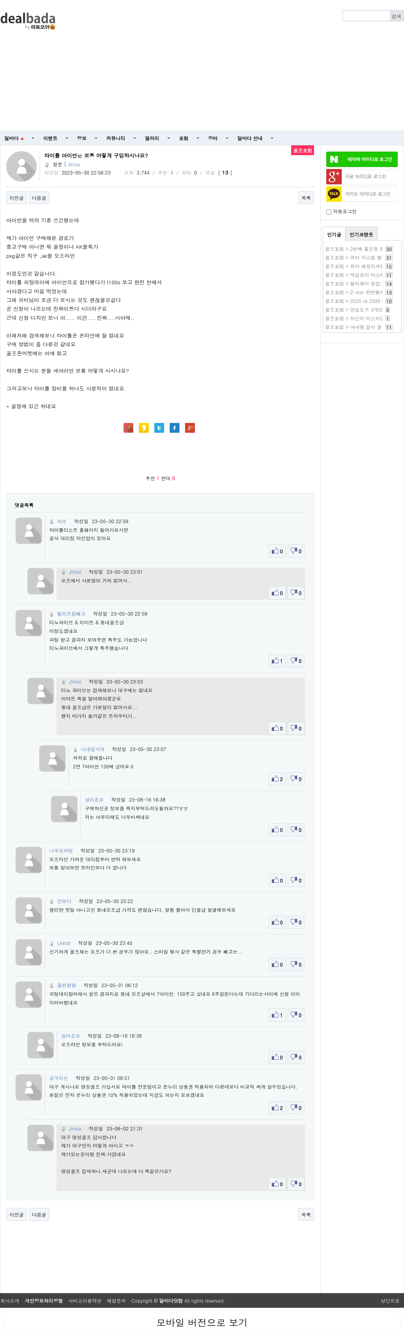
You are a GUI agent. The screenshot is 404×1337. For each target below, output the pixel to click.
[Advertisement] (244, 65)
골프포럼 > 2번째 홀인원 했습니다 (362, 248)
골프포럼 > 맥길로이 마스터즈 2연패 (364, 274)
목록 (306, 197)
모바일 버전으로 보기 (202, 1322)
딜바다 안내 (250, 138)
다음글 (39, 197)
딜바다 (14, 138)
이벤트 (50, 138)
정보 (82, 138)
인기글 (334, 234)
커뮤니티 (116, 138)
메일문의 (116, 1300)
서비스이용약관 (84, 1300)
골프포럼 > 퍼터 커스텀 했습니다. (361, 257)
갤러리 (152, 138)
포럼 (184, 138)
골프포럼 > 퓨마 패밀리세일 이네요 (363, 266)
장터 (213, 138)
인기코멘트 (361, 234)
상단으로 (390, 1300)
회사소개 (9, 1300)
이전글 (16, 197)
